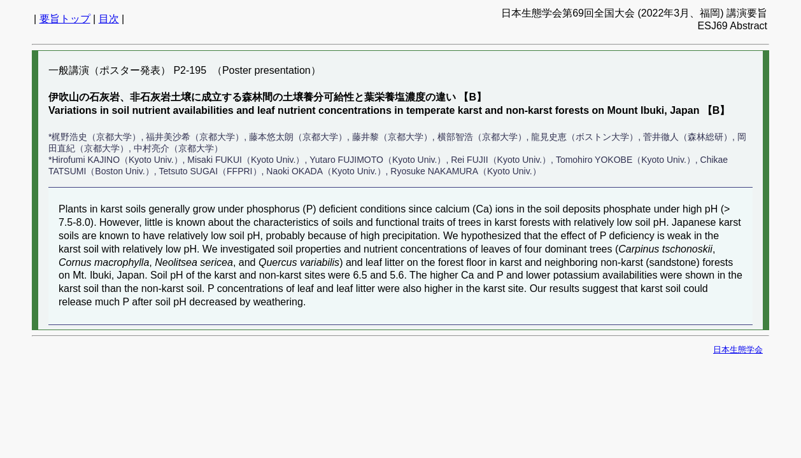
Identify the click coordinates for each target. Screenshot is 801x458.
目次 (109, 18)
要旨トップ (64, 18)
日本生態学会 (738, 349)
